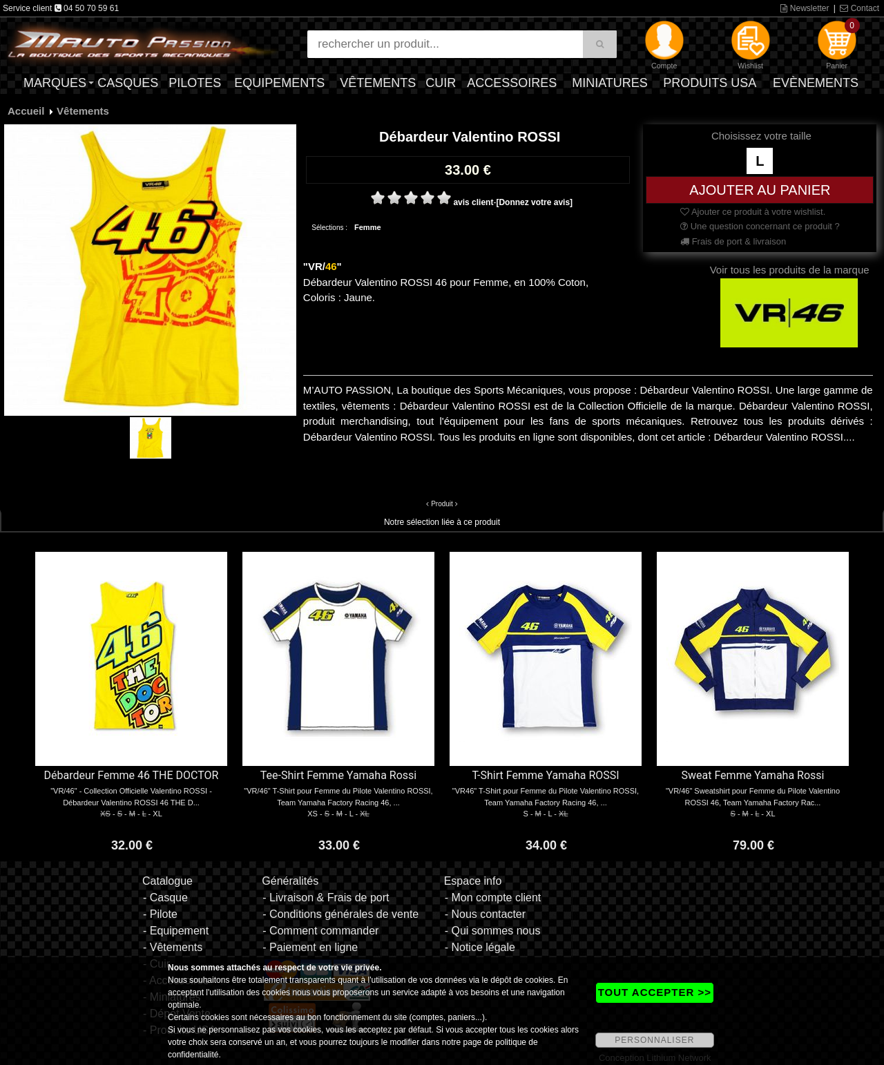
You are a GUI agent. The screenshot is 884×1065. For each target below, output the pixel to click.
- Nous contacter (485, 914)
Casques (127, 83)
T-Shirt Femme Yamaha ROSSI (545, 775)
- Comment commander (320, 931)
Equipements (279, 83)
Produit (442, 504)
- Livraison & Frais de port (325, 897)
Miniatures (610, 83)
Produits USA (709, 83)
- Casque (165, 897)
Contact (859, 8)
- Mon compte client (493, 897)
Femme (367, 227)
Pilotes (195, 83)
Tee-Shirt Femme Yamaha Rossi (338, 775)
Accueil (26, 111)
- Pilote (160, 914)
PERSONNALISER (654, 1040)
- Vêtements (172, 947)
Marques (54, 83)
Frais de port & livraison (733, 241)
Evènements (815, 83)
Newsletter (804, 8)
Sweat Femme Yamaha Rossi (753, 775)
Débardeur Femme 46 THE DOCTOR (131, 775)
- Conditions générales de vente (340, 914)
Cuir (440, 83)
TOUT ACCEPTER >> (654, 992)
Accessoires (512, 83)
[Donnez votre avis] (534, 202)
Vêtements (378, 83)
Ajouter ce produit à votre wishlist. (752, 212)
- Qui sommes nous (493, 931)
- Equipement (176, 931)
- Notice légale (480, 947)
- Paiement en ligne (310, 947)
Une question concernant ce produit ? (760, 226)
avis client (473, 202)
